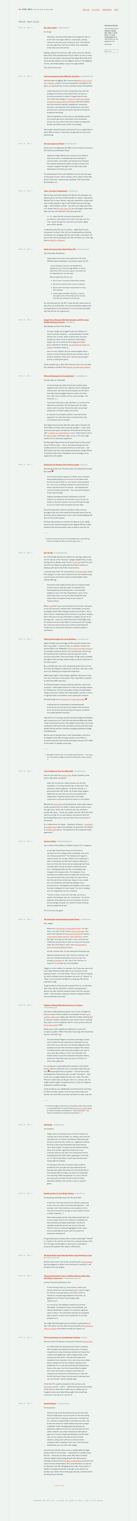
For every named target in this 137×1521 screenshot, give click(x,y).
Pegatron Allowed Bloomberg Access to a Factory (63, 1005)
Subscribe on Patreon (111, 25)
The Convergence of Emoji (54, 144)
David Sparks (82, 572)
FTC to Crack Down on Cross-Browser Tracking (62, 1337)
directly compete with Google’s (78, 367)
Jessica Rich (88, 1341)
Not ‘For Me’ (48, 553)
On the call (76, 562)
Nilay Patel (52, 830)
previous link (66, 775)
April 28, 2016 (26, 249)
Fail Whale (48, 1125)
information (48, 1387)
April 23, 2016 (26, 1124)
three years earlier (51, 1025)
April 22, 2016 (26, 1337)
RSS (106, 33)
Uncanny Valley (50, 841)
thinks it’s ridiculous (57, 240)
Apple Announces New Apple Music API (60, 249)
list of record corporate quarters (80, 648)
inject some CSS (65, 208)
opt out (107, 41)
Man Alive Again (50, 28)
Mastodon (108, 31)
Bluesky (113, 31)
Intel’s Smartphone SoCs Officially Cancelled (61, 76)
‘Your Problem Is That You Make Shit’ (58, 771)
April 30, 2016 (26, 27)
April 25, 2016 (26, 919)
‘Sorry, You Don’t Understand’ (55, 191)
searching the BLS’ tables (83, 1108)
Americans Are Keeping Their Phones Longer (61, 465)
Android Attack (50, 1403)
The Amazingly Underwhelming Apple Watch (62, 919)
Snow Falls (58, 804)
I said (51, 606)
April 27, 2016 (26, 376)
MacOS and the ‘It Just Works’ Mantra (59, 1193)
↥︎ (81, 541)
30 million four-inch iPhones (58, 433)
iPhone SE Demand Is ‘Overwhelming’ (59, 376)
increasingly (57, 961)
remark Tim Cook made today (73, 699)
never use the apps (78, 931)
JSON (109, 33)
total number (52, 436)
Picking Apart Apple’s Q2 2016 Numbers (60, 639)
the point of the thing (74, 934)
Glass (58, 364)
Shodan (74, 1290)
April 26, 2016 (26, 553)
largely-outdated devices (74, 1461)
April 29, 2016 (26, 76)
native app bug (86, 1262)
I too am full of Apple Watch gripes (68, 929)
